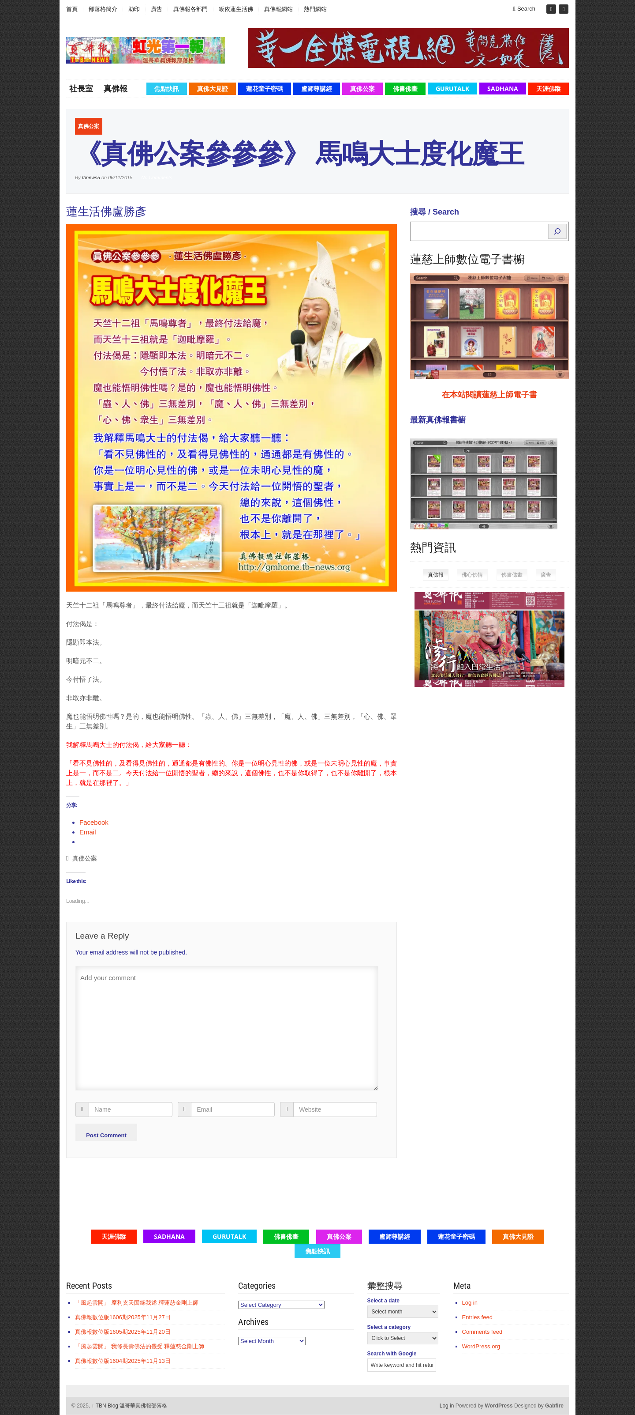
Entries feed (477, 1317)
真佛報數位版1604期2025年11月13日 (123, 1361)
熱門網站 (315, 9)
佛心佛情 (472, 575)
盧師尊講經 (316, 88)
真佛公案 (362, 88)
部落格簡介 (103, 9)
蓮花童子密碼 (264, 88)
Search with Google (392, 1353)
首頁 (72, 9)
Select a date (383, 1300)
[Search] (557, 231)
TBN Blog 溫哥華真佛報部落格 (130, 1406)
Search (523, 8)
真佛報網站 (278, 9)
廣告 (156, 9)
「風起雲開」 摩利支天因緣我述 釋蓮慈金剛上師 (136, 1302)
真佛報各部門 (190, 9)
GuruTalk (452, 88)
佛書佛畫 (405, 88)
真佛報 (115, 88)
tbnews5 (91, 177)
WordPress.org (481, 1346)
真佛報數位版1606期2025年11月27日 (123, 1317)
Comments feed (482, 1331)
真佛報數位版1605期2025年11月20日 (123, 1331)
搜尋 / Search (434, 212)
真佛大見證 (212, 88)
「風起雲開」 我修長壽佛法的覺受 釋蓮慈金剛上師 (139, 1346)
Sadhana (502, 88)
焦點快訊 (166, 88)
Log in (470, 1302)
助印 (134, 9)
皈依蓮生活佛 (236, 9)
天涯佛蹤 (548, 88)
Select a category (389, 1327)
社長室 (81, 88)
